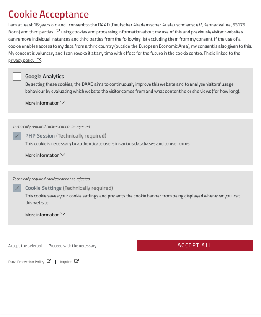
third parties (41, 31)
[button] (135, 103)
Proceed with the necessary (72, 246)
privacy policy (21, 60)
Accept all (195, 245)
